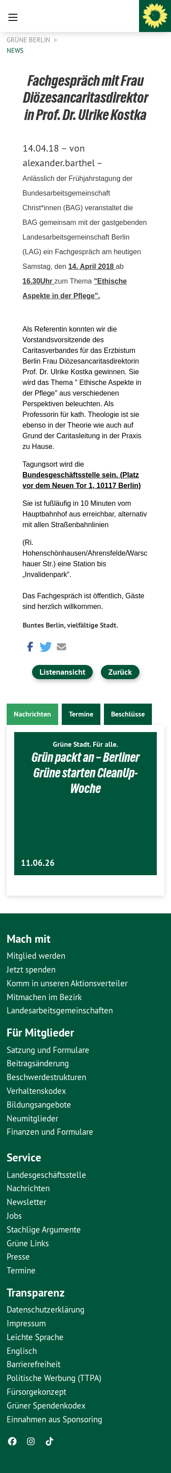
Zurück (120, 672)
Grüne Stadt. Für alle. (85, 744)
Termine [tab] (81, 714)
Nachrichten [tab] (32, 714)
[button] (29, 646)
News (15, 50)
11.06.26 (38, 863)
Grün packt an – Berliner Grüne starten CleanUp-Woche (85, 773)
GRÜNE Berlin (29, 40)
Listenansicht (62, 672)
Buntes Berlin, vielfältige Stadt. (70, 625)
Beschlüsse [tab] (128, 714)
